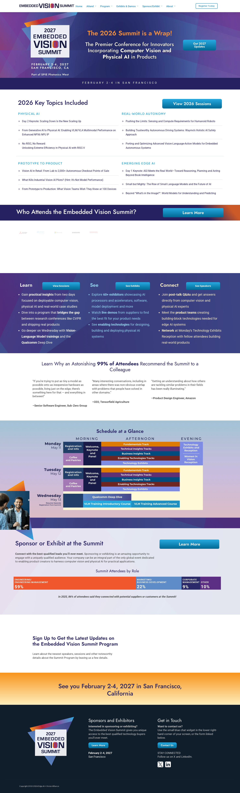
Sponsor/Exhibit (151, 6)
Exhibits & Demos (126, 6)
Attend (90, 6)
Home (79, 6)
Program (105, 6)
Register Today (207, 5)
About (169, 6)
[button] (98, 745)
